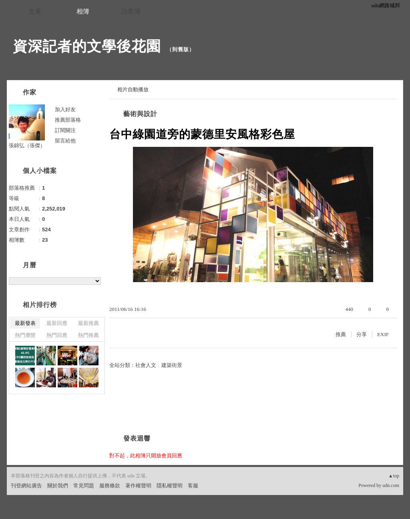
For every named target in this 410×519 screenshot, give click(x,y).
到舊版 (180, 49)
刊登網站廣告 (26, 486)
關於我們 (57, 486)
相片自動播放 (133, 89)
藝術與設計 (140, 113)
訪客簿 (131, 11)
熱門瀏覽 (25, 335)
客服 (193, 486)
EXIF (383, 334)
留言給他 (65, 141)
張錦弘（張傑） (27, 145)
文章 (34, 11)
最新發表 (25, 323)
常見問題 (83, 486)
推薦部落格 (68, 120)
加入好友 (65, 109)
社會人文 (145, 365)
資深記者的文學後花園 (87, 46)
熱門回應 (56, 335)
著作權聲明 (138, 486)
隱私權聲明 (170, 486)
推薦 (341, 334)
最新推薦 (88, 323)
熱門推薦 (88, 335)
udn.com (390, 485)
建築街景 (171, 365)
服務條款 (109, 486)
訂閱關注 (65, 130)
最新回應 (56, 323)
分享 (361, 334)
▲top (393, 476)
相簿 (82, 11)
